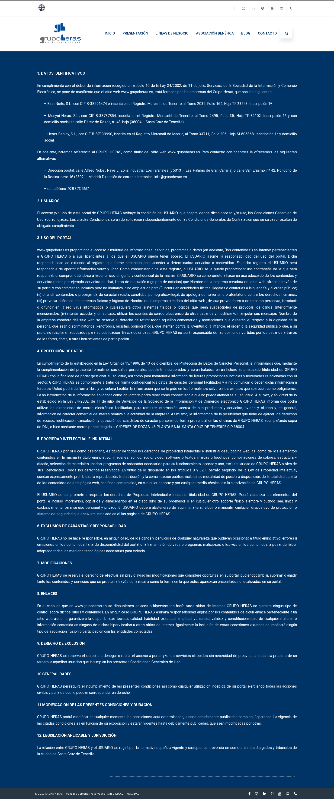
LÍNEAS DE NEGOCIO (172, 33)
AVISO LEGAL (115, 793)
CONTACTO (267, 33)
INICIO (110, 33)
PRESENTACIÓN (135, 33)
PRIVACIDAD (132, 793)
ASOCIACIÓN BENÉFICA (215, 33)
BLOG (245, 33)
